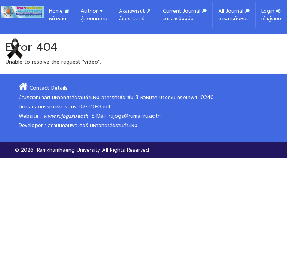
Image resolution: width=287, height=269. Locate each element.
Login (271, 14)
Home (59, 14)
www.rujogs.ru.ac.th (65, 116)
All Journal (234, 14)
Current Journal (185, 14)
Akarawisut (135, 14)
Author (94, 14)
